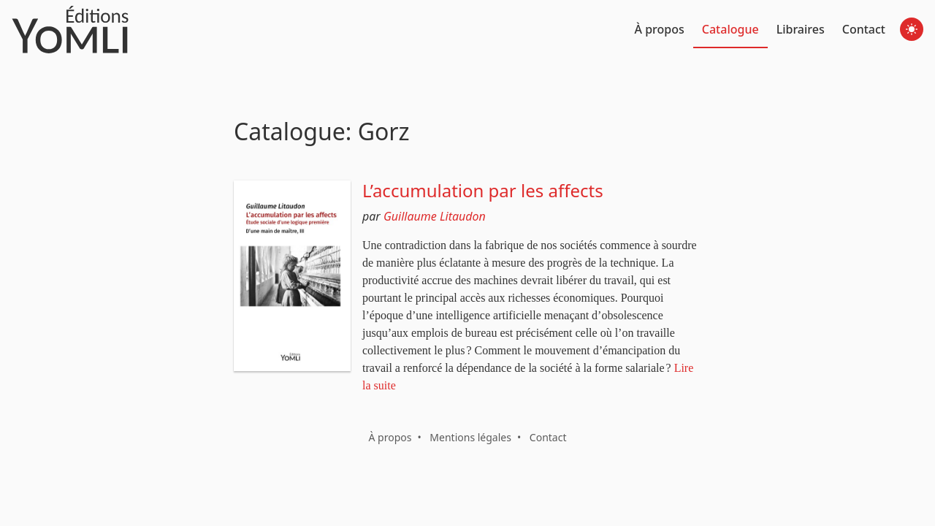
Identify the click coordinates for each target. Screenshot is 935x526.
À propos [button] (389, 437)
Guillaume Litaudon (434, 216)
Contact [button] (548, 437)
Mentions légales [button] (470, 437)
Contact (863, 29)
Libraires (800, 29)
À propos (659, 29)
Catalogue (730, 29)
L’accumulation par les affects (482, 190)
